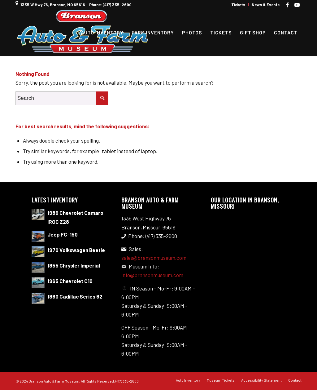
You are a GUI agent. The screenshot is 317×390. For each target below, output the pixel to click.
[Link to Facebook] (287, 4)
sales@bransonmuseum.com (153, 258)
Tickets (238, 4)
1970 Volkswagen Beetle (76, 250)
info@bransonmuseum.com (152, 275)
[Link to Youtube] (297, 4)
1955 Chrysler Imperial (73, 265)
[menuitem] (238, 4)
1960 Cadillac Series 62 (74, 296)
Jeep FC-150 (62, 234)
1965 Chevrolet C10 (70, 281)
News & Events (266, 4)
